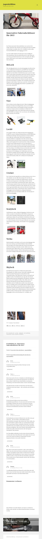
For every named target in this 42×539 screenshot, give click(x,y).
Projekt (10, 190)
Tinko (17, 333)
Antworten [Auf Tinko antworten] (9, 391)
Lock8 (9, 132)
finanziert (24, 212)
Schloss (13, 334)
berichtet (26, 68)
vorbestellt (17, 83)
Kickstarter (31, 104)
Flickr (14, 322)
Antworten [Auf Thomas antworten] (9, 476)
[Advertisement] (21, 42)
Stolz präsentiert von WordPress (22, 536)
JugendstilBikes (9, 4)
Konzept (30, 242)
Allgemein (21, 333)
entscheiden (31, 221)
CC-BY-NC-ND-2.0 (17, 322)
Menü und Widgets (37, 6)
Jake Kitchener (11, 322)
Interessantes (8, 334)
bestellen (14, 193)
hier (11, 154)
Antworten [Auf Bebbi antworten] (9, 369)
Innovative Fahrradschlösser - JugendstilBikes (21, 350)
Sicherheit (16, 334)
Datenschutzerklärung (10, 536)
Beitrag (21, 50)
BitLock (12, 68)
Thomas (12, 466)
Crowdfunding (27, 333)
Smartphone (21, 334)
